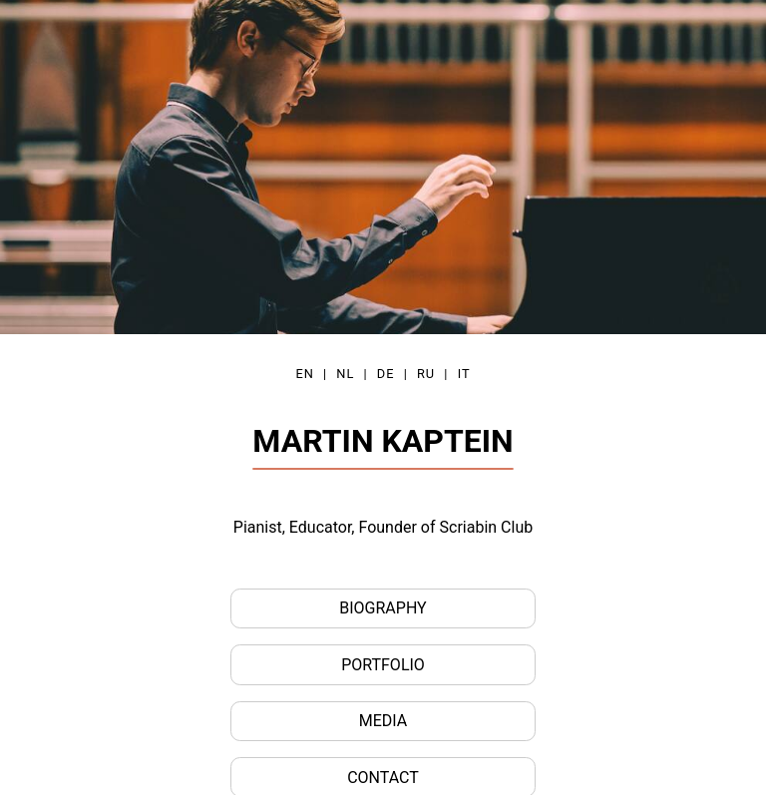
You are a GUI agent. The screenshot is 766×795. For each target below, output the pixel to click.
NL (345, 373)
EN (304, 373)
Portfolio (383, 664)
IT (464, 373)
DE (386, 373)
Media (383, 720)
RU (426, 373)
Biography (382, 607)
